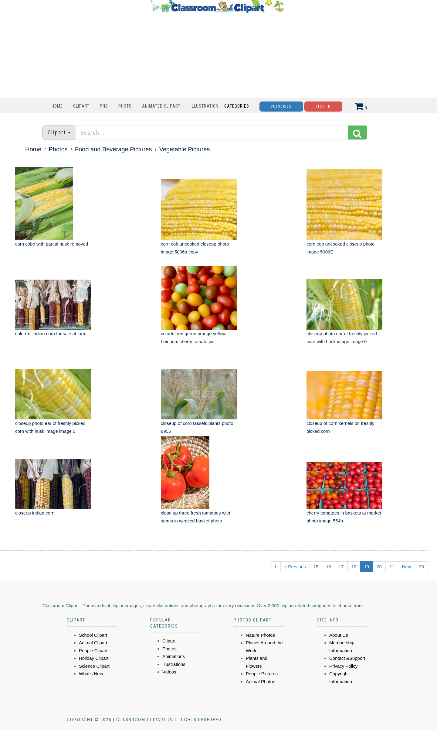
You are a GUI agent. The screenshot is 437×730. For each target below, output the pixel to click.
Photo (125, 106)
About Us (338, 635)
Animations (173, 656)
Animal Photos (260, 681)
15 (316, 566)
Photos (58, 149)
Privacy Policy (343, 666)
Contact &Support (347, 658)
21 (392, 566)
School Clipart (93, 635)
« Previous (295, 566)
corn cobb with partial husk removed (51, 243)
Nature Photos (260, 635)
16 (328, 566)
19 (366, 566)
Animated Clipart (161, 106)
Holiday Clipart (94, 658)
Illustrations (173, 664)
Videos (169, 671)
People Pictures (262, 673)
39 (421, 566)
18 (354, 566)
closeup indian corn (34, 512)
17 (341, 566)
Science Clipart (94, 666)
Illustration (204, 106)
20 (379, 566)
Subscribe (281, 106)
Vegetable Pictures (184, 149)
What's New (91, 673)
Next (406, 566)
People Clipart (93, 650)
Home (57, 106)
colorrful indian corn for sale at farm (50, 333)
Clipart (81, 106)
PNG (104, 106)
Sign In (323, 106)
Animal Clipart (93, 642)
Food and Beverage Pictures (113, 149)
